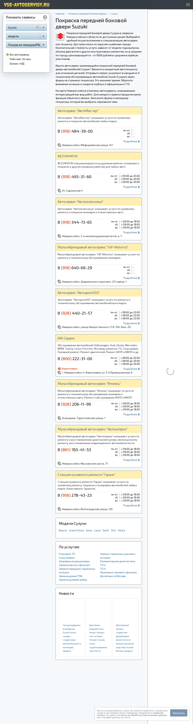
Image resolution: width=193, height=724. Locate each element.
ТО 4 (103, 568)
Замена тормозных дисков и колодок (117, 555)
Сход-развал (67, 557)
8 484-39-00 (75, 131)
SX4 (113, 530)
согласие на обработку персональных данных (142, 715)
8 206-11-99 (74, 404)
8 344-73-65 (75, 222)
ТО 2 (103, 565)
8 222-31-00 (75, 358)
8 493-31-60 (74, 176)
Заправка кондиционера (74, 561)
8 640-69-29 (75, 267)
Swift (106, 530)
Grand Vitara (76, 530)
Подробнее (131, 141)
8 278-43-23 (75, 495)
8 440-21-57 (75, 312)
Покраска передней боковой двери (87, 13)
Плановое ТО (67, 553)
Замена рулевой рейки (73, 579)
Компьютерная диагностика (117, 561)
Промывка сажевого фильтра (118, 572)
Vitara (121, 530)
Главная (60, 13)
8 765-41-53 (74, 449)
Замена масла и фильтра (74, 565)
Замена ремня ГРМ (70, 576)
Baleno (63, 530)
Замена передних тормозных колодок (77, 570)
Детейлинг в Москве (113, 576)
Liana (97, 530)
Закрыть (179, 713)
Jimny (89, 530)
